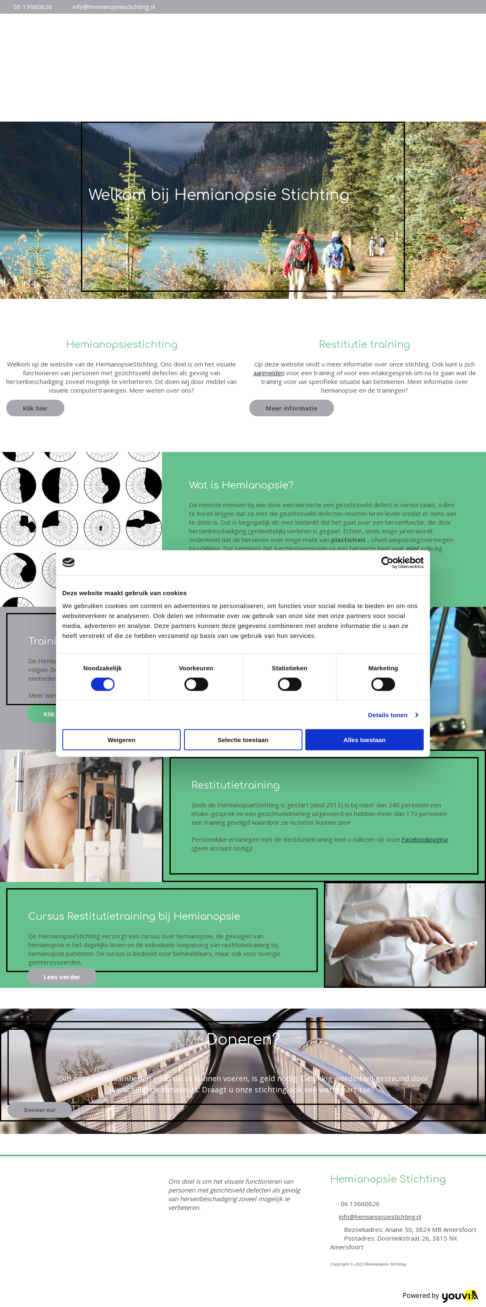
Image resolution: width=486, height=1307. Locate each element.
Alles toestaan (365, 739)
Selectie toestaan (243, 739)
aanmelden (269, 373)
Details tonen (387, 714)
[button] (35, 408)
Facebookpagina (425, 839)
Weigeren (121, 739)
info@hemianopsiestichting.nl (114, 6)
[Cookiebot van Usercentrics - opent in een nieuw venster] (387, 562)
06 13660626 (32, 6)
